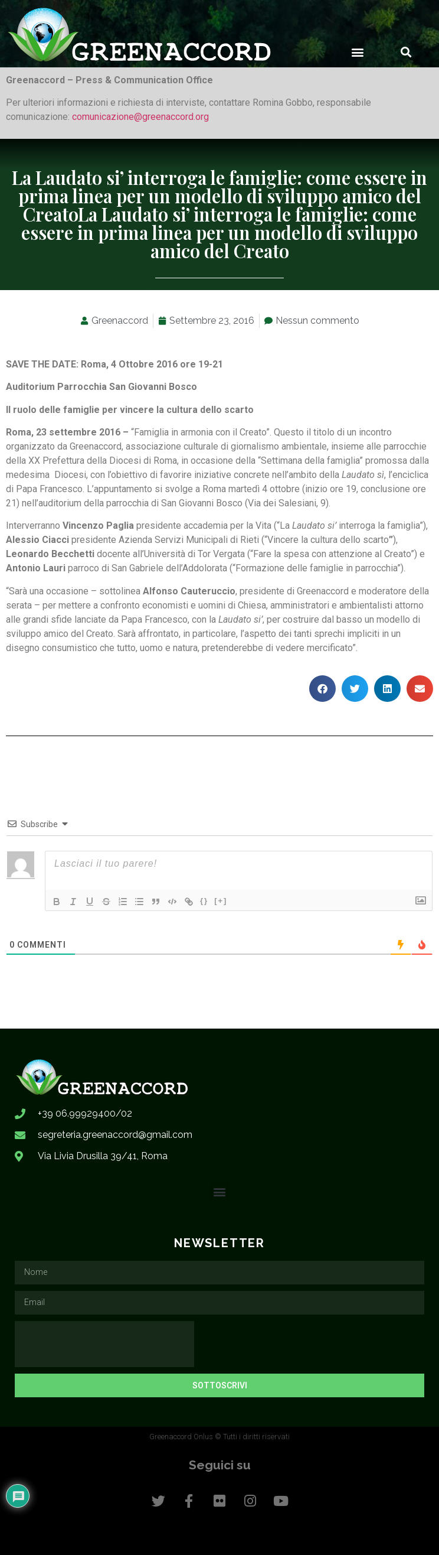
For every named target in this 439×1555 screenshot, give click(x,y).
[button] (357, 51)
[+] (220, 900)
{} (204, 900)
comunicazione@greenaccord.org (140, 116)
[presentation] (104, 1344)
